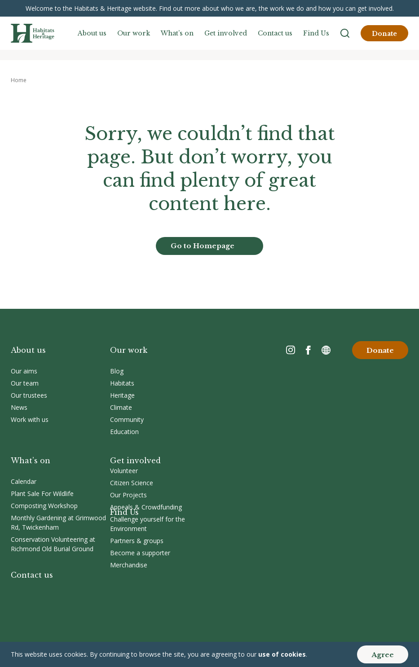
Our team (25, 383)
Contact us (275, 33)
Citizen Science (131, 482)
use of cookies (282, 654)
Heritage (122, 395)
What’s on (177, 33)
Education (124, 431)
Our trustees (29, 395)
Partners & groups (136, 540)
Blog (116, 371)
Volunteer (124, 470)
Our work (133, 33)
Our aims (24, 371)
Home (18, 80)
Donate (384, 34)
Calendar (23, 481)
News (19, 407)
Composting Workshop (44, 505)
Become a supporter (140, 553)
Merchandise (128, 565)
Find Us (316, 33)
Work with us (30, 419)
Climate (121, 407)
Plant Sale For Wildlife (42, 493)
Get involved (225, 33)
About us (92, 33)
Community (127, 419)
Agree (382, 654)
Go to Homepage (202, 245)
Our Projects (128, 495)
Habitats (122, 383)
